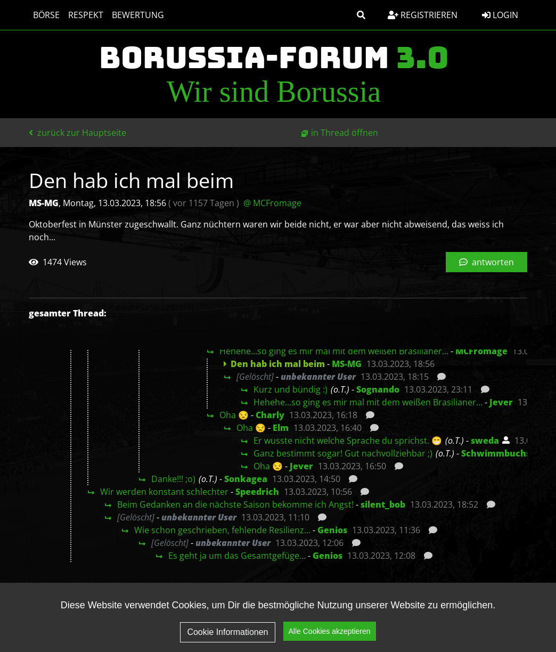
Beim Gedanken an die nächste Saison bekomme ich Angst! (235, 504)
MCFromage (481, 351)
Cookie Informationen (227, 632)
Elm (281, 428)
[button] (361, 15)
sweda (485, 440)
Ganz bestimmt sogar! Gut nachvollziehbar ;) (343, 453)
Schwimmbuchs (495, 453)
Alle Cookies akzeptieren (330, 631)
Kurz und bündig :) (290, 389)
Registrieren (422, 15)
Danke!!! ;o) (173, 479)
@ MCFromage (272, 203)
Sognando (377, 389)
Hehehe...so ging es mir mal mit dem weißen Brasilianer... (334, 351)
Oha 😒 (234, 415)
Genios (332, 530)
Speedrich (257, 492)
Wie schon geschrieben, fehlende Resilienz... (222, 530)
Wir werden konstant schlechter (164, 492)
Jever (501, 402)
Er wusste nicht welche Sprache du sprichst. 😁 (347, 440)
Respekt (85, 15)
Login (500, 15)
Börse (46, 15)
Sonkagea (245, 479)
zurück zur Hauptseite (77, 132)
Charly (270, 415)
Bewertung (138, 15)
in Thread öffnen (344, 132)
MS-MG (347, 364)
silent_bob (383, 504)
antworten (486, 262)
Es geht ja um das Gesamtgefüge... (237, 555)
